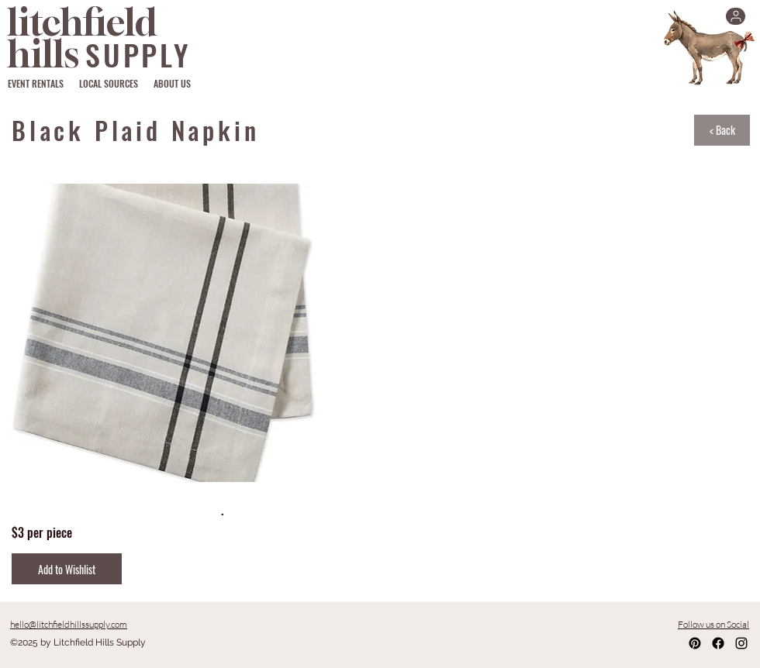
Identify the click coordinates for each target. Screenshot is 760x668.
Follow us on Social (713, 624)
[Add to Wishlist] (67, 568)
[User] (735, 16)
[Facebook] (718, 643)
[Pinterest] (695, 643)
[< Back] (722, 130)
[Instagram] (741, 643)
